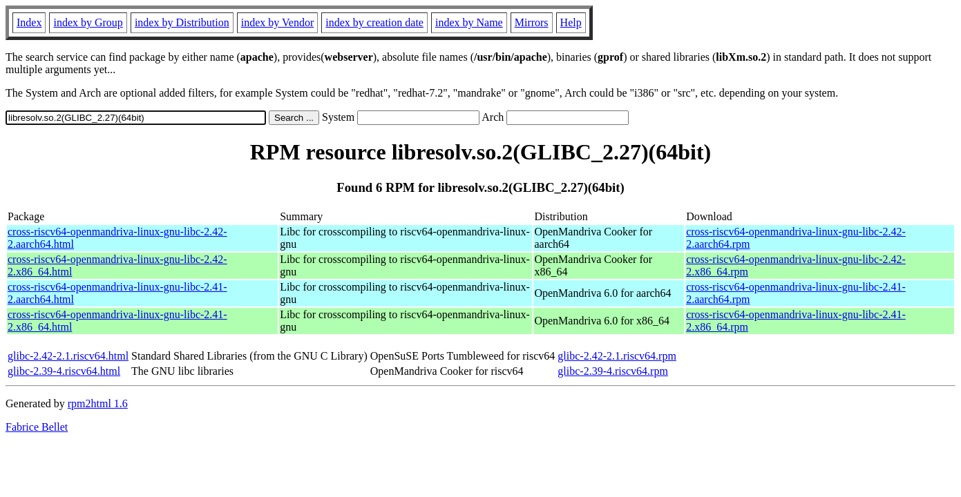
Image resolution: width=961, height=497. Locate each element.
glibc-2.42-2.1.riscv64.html (68, 356)
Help (571, 22)
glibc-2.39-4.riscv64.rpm (613, 371)
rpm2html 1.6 (98, 403)
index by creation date (374, 22)
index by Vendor (277, 22)
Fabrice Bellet (37, 427)
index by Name (469, 22)
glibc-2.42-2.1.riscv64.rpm (617, 356)
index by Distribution (182, 22)
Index (29, 22)
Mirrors (532, 22)
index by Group (87, 22)
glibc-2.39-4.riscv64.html (64, 371)
